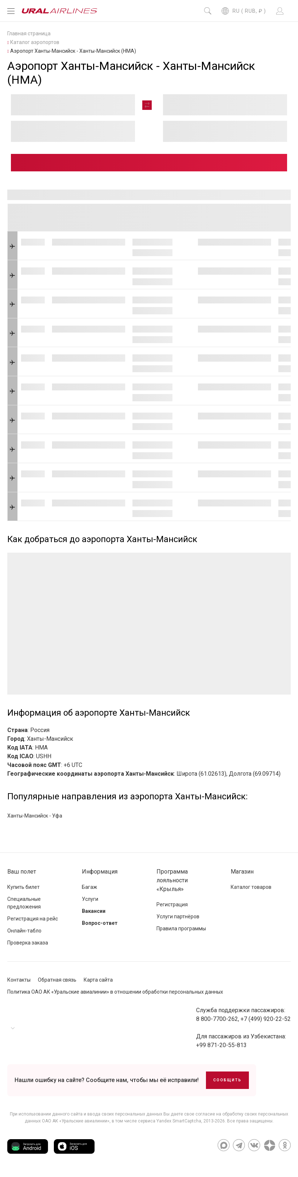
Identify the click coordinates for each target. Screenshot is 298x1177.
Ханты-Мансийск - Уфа (34, 816)
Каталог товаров (251, 887)
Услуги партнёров (177, 916)
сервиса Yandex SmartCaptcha (169, 1121)
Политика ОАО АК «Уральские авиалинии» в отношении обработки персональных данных (115, 992)
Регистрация (172, 904)
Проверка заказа (27, 943)
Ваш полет (21, 871)
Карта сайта (98, 980)
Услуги (90, 899)
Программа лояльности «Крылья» (172, 880)
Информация (100, 871)
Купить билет (23, 887)
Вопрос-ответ (100, 923)
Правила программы (181, 928)
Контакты (19, 980)
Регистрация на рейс (32, 919)
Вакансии (94, 911)
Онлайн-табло (24, 931)
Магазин (242, 871)
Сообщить (227, 1080)
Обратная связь (57, 980)
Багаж (89, 887)
